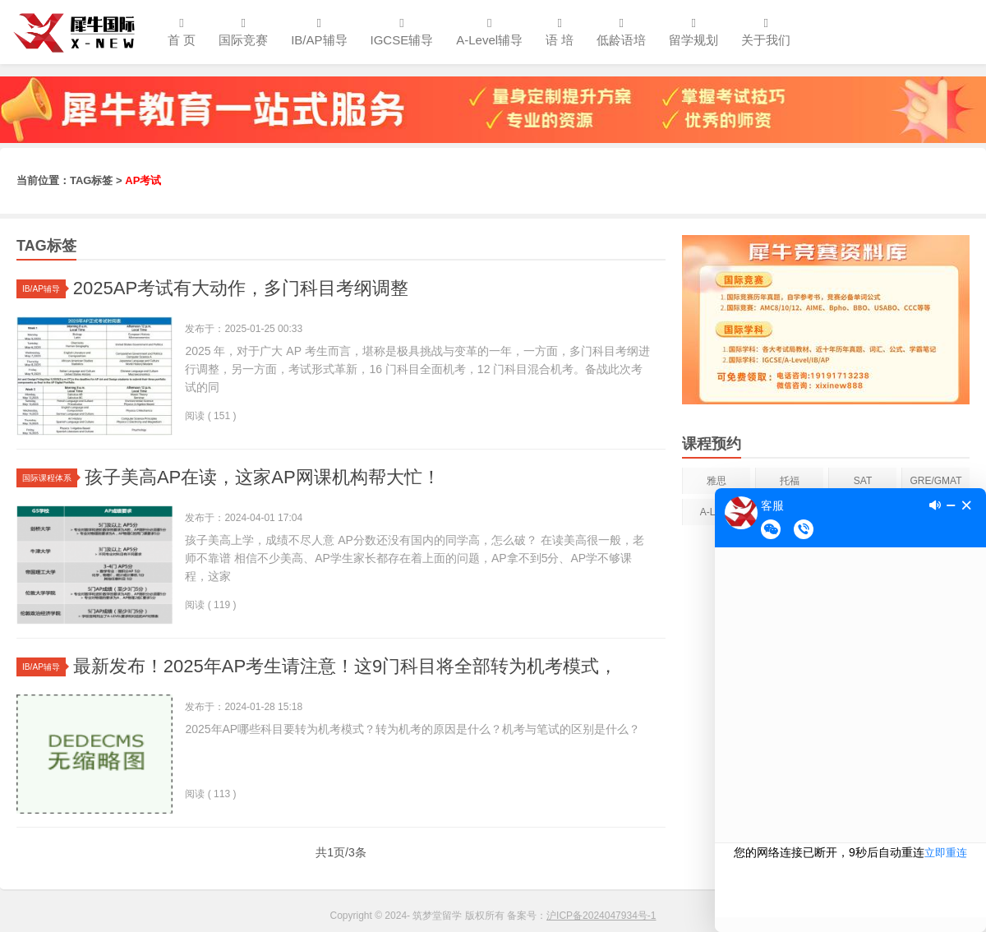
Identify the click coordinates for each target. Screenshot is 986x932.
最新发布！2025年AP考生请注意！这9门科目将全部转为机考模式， (345, 666)
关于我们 (765, 32)
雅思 (716, 481)
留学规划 (693, 32)
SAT (863, 481)
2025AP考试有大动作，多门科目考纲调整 (240, 288)
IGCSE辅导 (402, 32)
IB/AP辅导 (319, 32)
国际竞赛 (243, 32)
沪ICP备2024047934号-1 (601, 915)
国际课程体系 (49, 477)
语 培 (560, 32)
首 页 (182, 32)
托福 (789, 481)
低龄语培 (621, 32)
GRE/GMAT (935, 481)
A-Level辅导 (489, 32)
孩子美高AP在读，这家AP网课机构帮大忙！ (262, 477)
